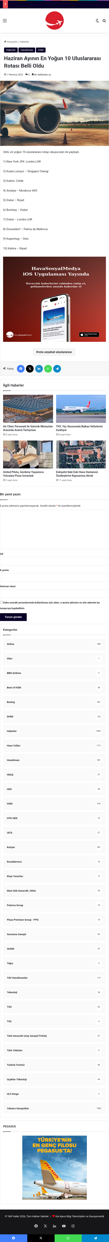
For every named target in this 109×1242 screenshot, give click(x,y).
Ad (1, 553)
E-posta (4, 570)
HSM (40, 50)
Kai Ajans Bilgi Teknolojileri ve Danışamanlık (80, 1216)
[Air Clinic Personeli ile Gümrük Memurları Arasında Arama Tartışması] (28, 409)
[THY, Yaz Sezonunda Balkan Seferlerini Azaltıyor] (81, 409)
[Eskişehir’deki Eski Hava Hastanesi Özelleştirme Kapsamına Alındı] (81, 454)
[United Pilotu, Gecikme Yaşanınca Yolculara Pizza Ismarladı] (28, 454)
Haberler (24, 41)
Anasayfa (10, 41)
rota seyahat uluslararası (55, 352)
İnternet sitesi (8, 586)
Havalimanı (27, 50)
